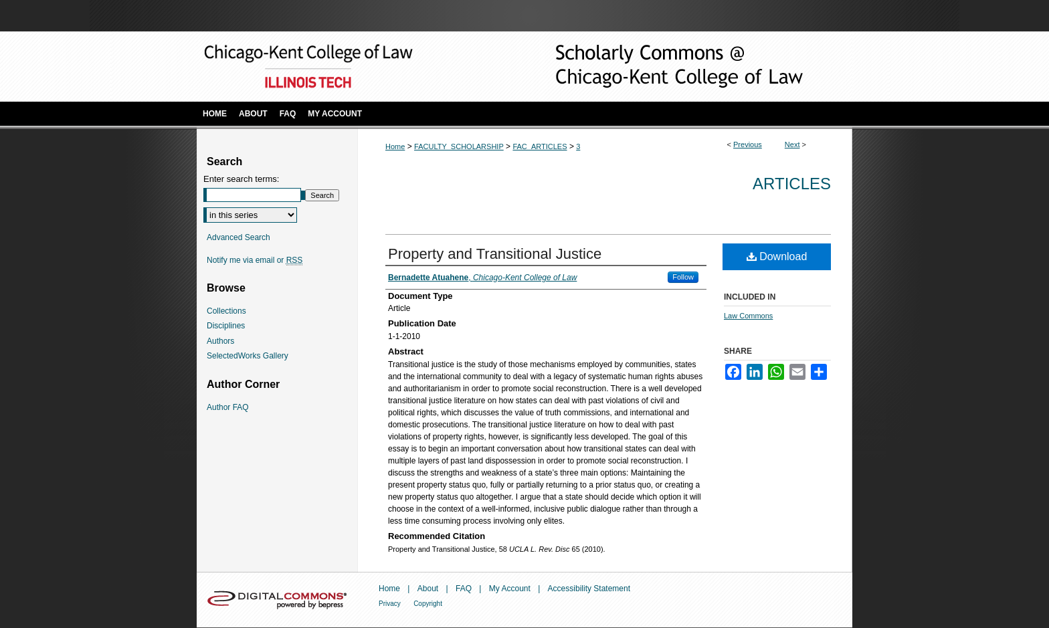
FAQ (464, 588)
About (427, 588)
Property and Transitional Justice (494, 253)
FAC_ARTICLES (539, 146)
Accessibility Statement (589, 588)
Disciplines (226, 325)
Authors (220, 341)
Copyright (427, 603)
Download (777, 256)
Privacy (390, 603)
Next (792, 144)
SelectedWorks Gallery (247, 355)
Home (395, 146)
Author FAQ (228, 407)
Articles (792, 184)
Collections (226, 311)
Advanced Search (238, 237)
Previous (747, 144)
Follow (683, 277)
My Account (510, 588)
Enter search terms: (241, 179)
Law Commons (748, 316)
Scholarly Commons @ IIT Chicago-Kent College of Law (658, 66)
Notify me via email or (254, 260)
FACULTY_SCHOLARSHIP (459, 146)
